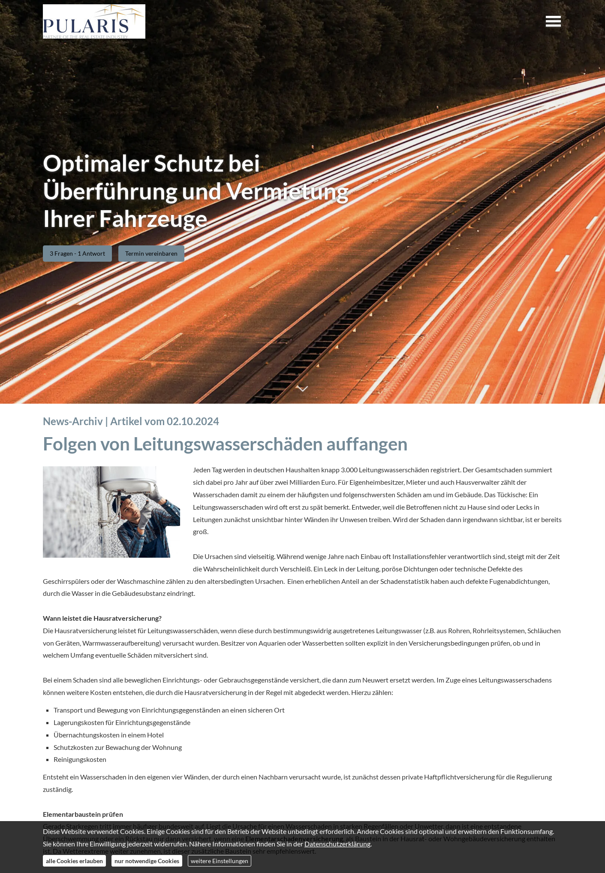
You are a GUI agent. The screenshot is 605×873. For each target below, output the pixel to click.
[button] (302, 393)
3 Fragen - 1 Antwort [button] (77, 253)
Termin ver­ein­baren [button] (151, 253)
